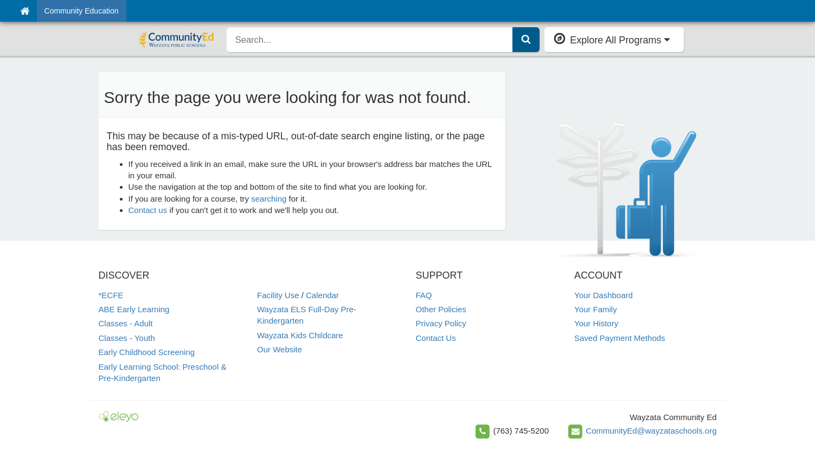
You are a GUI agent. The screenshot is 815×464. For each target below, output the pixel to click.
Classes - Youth (127, 338)
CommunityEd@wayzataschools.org (651, 430)
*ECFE (111, 295)
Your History (596, 323)
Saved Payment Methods (619, 338)
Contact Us (436, 338)
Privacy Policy (441, 323)
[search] (370, 39)
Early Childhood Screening (147, 352)
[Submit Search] (526, 39)
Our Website (279, 349)
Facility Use (278, 295)
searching (268, 198)
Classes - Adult (126, 323)
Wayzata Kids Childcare (300, 335)
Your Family (595, 309)
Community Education (81, 11)
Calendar (322, 295)
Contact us (148, 210)
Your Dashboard (603, 295)
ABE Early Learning (134, 309)
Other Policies (441, 309)
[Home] (24, 11)
